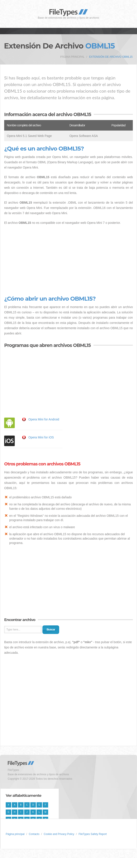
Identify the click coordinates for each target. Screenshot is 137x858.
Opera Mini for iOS (41, 437)
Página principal (72, 56)
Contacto (34, 834)
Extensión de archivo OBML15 (111, 56)
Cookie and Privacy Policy (59, 834)
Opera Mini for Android (43, 419)
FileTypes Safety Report (93, 834)
